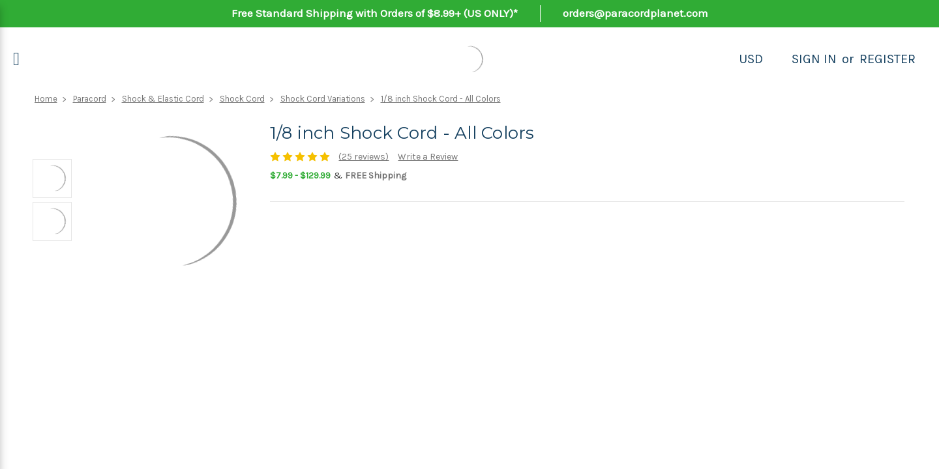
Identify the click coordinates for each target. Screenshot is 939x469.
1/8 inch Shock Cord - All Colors (441, 99)
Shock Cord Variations (322, 99)
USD (751, 58)
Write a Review (428, 156)
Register (887, 58)
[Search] (777, 59)
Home (46, 99)
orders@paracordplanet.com (635, 13)
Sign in (814, 58)
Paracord (89, 99)
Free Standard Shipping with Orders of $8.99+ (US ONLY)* (374, 13)
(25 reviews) (363, 156)
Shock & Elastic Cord (163, 99)
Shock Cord (242, 99)
